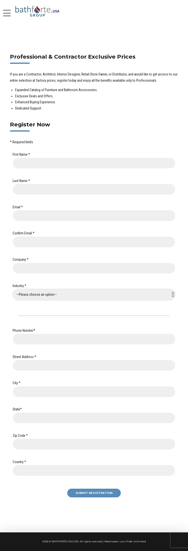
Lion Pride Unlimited (133, 541)
